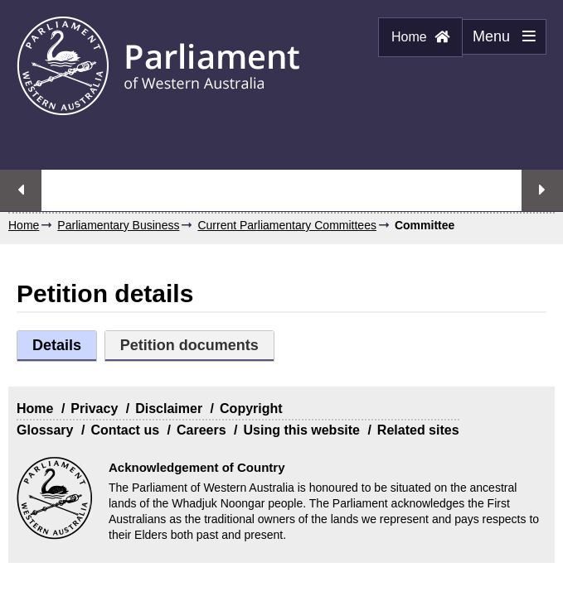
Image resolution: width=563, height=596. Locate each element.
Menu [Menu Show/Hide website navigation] (499, 41)
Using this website (301, 430)
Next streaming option (542, 190)
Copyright (251, 408)
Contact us (124, 430)
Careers (201, 430)
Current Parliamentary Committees (286, 225)
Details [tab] (56, 345)
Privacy (94, 408)
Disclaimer (168, 408)
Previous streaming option (20, 190)
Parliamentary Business (118, 225)
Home (420, 37)
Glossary (45, 430)
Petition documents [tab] (189, 345)
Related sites (418, 430)
